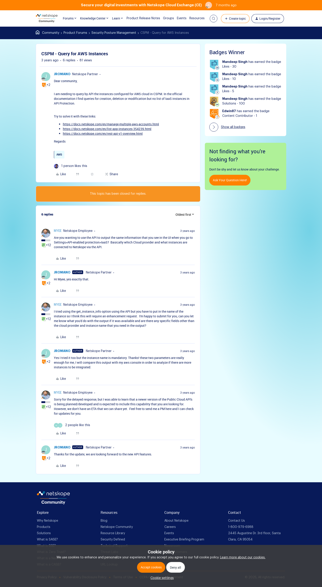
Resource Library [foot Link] (113, 533)
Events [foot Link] (169, 533)
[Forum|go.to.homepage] (47, 18)
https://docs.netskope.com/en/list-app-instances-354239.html (107, 129)
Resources (193, 18)
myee (57, 231)
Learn (116, 18)
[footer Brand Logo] (53, 503)
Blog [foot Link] (104, 520)
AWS (59, 154)
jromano (62, 74)
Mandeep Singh (235, 62)
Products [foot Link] (43, 527)
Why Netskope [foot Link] (47, 520)
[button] (213, 18)
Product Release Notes (140, 18)
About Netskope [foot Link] (176, 520)
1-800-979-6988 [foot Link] (240, 527)
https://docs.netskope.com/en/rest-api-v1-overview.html (103, 133)
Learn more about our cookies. (242, 557)
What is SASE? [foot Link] (47, 539)
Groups (165, 18)
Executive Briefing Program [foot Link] (184, 539)
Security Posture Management (113, 32)
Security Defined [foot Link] (113, 539)
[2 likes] (72, 425)
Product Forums (75, 32)
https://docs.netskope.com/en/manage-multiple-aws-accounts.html (111, 124)
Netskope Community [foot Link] (117, 527)
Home (47, 33)
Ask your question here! (230, 180)
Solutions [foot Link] (44, 533)
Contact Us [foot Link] (236, 520)
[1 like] (70, 166)
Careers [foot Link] (170, 527)
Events (178, 18)
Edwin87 (229, 111)
